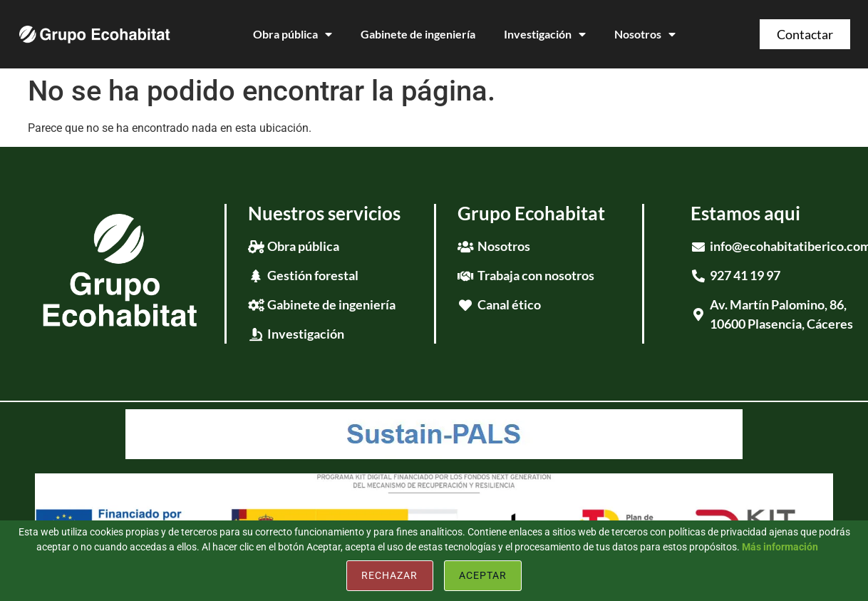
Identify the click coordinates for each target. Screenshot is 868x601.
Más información (780, 547)
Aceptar (483, 575)
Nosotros (645, 34)
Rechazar (389, 575)
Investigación (545, 34)
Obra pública (292, 34)
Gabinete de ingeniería (418, 34)
